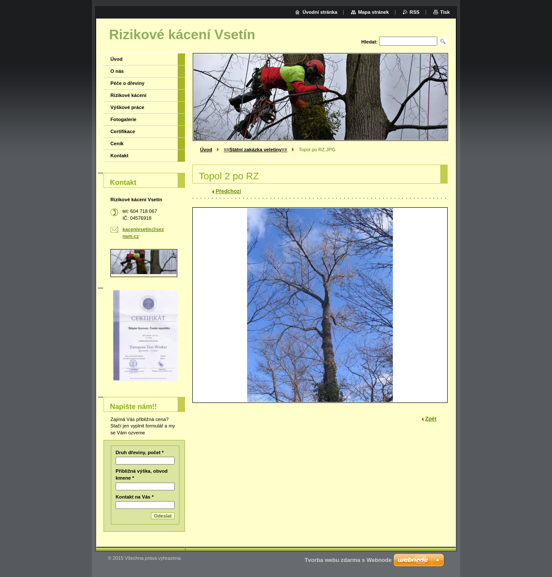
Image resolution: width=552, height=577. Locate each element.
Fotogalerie (123, 119)
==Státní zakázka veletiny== (255, 149)
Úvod (206, 149)
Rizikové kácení (128, 95)
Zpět (430, 419)
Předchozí (228, 191)
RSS (415, 12)
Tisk (445, 12)
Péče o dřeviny (127, 83)
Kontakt (119, 155)
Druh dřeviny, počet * (140, 452)
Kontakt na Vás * (135, 496)
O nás (117, 71)
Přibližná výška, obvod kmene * (142, 474)
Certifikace (122, 131)
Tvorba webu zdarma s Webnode (348, 560)
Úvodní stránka (319, 12)
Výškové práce (127, 107)
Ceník (116, 143)
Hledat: (369, 41)
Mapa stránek (373, 12)
